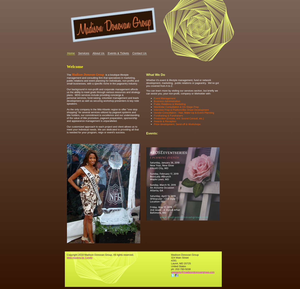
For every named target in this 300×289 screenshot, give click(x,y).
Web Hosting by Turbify (79, 257)
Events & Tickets (118, 53)
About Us (98, 53)
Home (71, 53)
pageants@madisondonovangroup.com (192, 272)
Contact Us (139, 53)
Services (83, 53)
